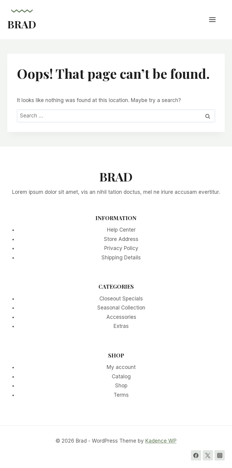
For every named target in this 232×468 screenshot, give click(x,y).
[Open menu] (215, 19)
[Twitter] (208, 455)
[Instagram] (219, 455)
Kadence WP (160, 441)
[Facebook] (196, 455)
